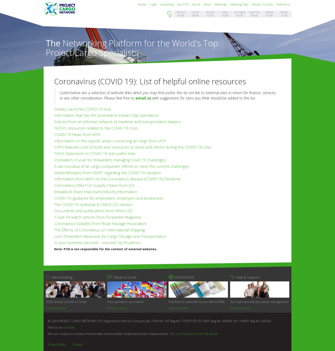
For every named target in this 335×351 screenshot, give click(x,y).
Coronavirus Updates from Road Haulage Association (100, 223)
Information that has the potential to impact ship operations (106, 115)
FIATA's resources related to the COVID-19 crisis (96, 128)
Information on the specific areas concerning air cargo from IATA (110, 140)
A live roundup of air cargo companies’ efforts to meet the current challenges (121, 166)
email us (143, 98)
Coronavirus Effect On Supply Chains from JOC (94, 185)
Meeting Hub (240, 4)
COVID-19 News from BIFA (77, 134)
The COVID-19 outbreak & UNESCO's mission (93, 204)
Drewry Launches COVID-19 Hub (82, 109)
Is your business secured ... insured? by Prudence (97, 242)
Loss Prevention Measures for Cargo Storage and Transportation (110, 236)
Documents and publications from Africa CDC (93, 210)
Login (154, 4)
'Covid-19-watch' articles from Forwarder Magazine (97, 217)
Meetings (221, 4)
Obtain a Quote (262, 4)
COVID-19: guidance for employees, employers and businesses (109, 198)
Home (142, 4)
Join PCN (183, 4)
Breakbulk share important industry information (95, 191)
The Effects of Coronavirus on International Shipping (99, 230)
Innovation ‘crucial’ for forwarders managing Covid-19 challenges (110, 159)
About (196, 4)
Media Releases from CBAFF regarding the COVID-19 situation (107, 172)
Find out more (55, 308)
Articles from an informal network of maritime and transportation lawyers (117, 121)
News (208, 4)
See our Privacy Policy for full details (193, 334)
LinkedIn (68, 327)
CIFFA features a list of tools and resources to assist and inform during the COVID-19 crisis (132, 147)
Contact (77, 344)
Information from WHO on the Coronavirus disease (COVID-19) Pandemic (117, 178)
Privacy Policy (57, 344)
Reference (283, 4)
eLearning (167, 4)
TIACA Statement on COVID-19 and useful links (95, 153)
